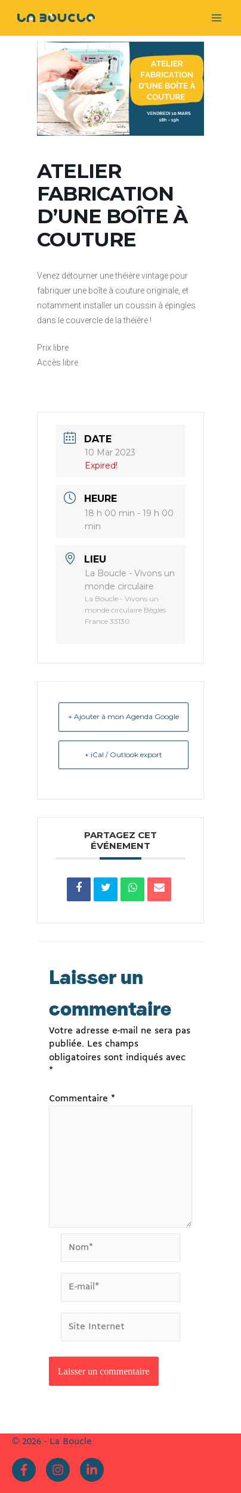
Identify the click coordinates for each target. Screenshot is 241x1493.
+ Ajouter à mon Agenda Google (123, 716)
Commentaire (82, 1099)
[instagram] (61, 1470)
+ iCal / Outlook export (123, 754)
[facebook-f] (27, 1470)
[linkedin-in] (93, 1470)
